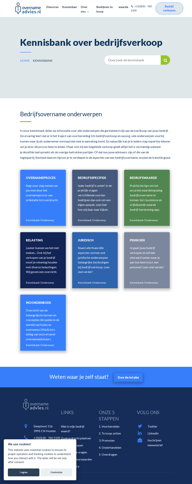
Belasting (34, 240)
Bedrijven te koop (104, 9)
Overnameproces (41, 177)
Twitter (152, 426)
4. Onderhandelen (110, 447)
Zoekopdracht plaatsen (76, 438)
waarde (123, 7)
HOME (25, 60)
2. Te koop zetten (110, 433)
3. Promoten (107, 440)
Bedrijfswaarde (143, 177)
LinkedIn (153, 433)
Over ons (84, 9)
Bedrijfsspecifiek (92, 177)
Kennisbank (69, 7)
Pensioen (137, 240)
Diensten (52, 7)
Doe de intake (128, 377)
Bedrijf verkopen (169, 8)
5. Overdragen (108, 454)
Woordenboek (38, 302)
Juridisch (86, 240)
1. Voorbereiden (109, 426)
